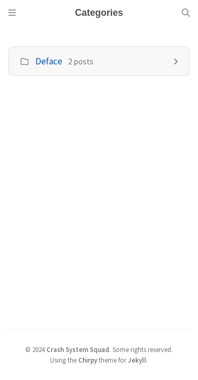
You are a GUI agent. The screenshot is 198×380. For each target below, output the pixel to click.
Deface (48, 61)
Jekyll (137, 360)
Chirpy (87, 360)
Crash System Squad (77, 349)
